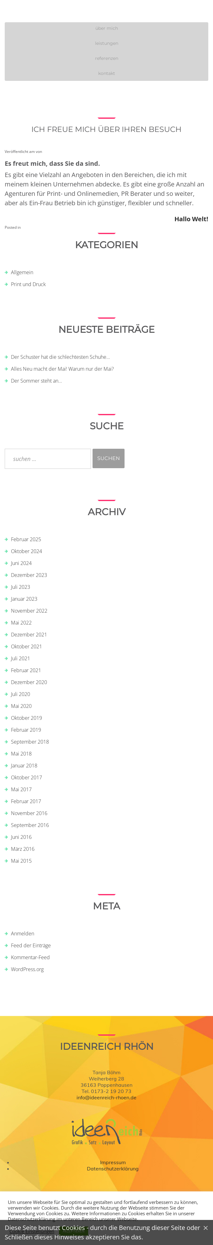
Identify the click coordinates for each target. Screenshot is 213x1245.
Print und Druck (28, 284)
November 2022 (29, 610)
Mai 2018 (21, 753)
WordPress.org (27, 969)
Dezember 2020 (29, 682)
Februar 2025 (26, 539)
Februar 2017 (26, 801)
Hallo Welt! (191, 219)
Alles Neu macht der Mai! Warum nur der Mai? (62, 368)
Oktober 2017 (26, 777)
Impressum (113, 1162)
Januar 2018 (24, 765)
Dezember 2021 (29, 634)
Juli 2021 (20, 658)
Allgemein (22, 272)
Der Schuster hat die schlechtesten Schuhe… (60, 356)
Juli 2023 (20, 586)
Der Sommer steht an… (36, 380)
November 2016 (29, 813)
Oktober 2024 (26, 551)
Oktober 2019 (26, 717)
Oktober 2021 (26, 646)
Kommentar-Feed (30, 957)
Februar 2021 (26, 670)
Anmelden (22, 933)
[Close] (205, 1227)
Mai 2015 (21, 860)
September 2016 (30, 825)
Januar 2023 (24, 598)
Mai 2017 (21, 789)
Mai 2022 (21, 622)
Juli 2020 (20, 694)
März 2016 (23, 848)
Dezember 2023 (29, 575)
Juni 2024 (21, 563)
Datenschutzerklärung (113, 1168)
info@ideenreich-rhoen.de (106, 1097)
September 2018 (30, 741)
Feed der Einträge (31, 945)
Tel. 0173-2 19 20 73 (106, 1091)
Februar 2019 (26, 729)
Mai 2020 (21, 706)
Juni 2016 (21, 837)
